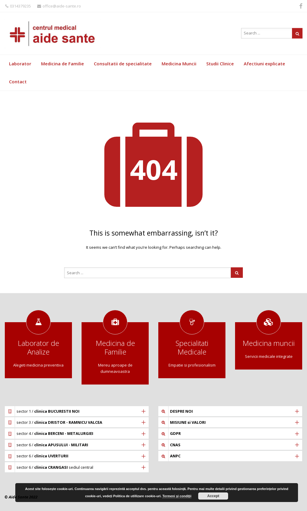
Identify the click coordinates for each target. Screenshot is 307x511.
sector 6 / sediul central (54, 467)
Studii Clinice (220, 64)
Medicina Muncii (179, 64)
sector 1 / (47, 411)
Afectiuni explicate (264, 64)
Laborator (20, 64)
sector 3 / (59, 422)
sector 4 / (54, 433)
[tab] (76, 411)
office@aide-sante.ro (59, 6)
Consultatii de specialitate (123, 64)
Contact (18, 82)
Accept (213, 496)
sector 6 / (52, 444)
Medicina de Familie (62, 64)
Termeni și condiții (176, 496)
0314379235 (18, 6)
